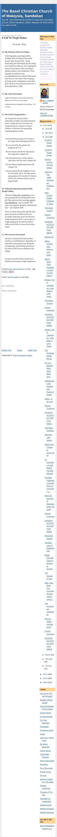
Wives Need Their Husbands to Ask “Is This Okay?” (49, 267)
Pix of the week (46, 768)
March (48, 655)
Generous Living (46, 730)
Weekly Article (46, 805)
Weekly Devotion (47, 809)
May (47, 133)
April (47, 137)
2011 (45, 674)
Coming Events (46, 716)
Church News (45, 713)
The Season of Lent (49, 576)
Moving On (49, 237)
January (48, 666)
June (47, 129)
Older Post (32, 350)
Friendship (44, 727)
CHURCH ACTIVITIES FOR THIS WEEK (49, 227)
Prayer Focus (45, 772)
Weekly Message (47, 812)
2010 (45, 678)
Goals (42, 734)
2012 (45, 125)
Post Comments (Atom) (22, 355)
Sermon (43, 775)
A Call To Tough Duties (48, 143)
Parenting (44, 764)
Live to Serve (45, 751)
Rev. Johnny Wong (48, 102)
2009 (45, 682)
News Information (47, 761)
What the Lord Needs (48, 437)
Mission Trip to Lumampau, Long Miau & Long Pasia (50, 288)
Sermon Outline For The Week (18, 277)
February (48, 659)
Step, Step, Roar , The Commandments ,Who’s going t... (49, 591)
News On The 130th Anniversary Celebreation (49, 180)
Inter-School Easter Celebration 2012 (49, 198)
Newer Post (6, 350)
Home (19, 350)
